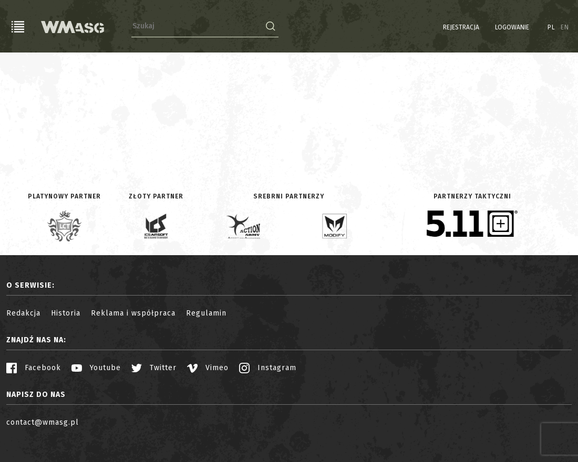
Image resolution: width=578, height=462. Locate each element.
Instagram (267, 367)
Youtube (96, 367)
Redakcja (23, 313)
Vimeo (208, 367)
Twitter (154, 367)
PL (551, 27)
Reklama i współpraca (133, 313)
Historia (65, 313)
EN (565, 27)
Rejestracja (461, 27)
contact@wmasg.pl (42, 422)
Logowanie (512, 27)
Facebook (33, 367)
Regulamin (206, 313)
